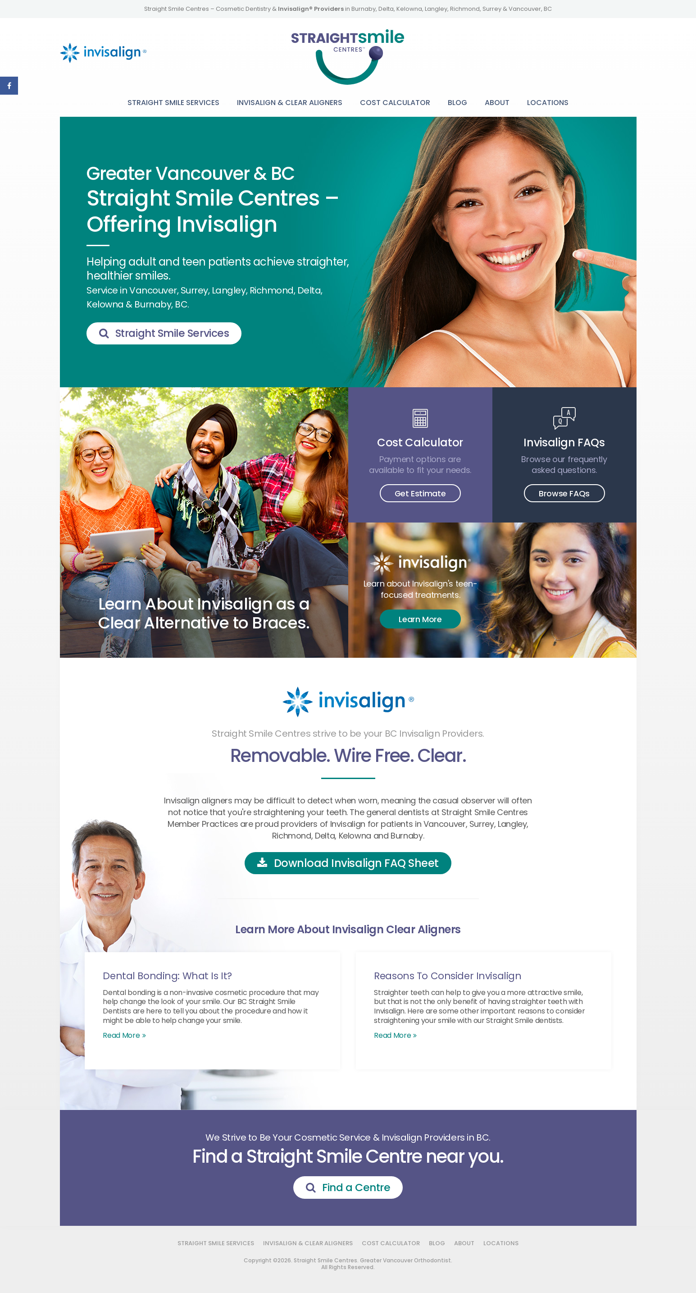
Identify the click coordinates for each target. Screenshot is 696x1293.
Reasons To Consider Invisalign (448, 976)
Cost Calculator (395, 102)
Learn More (420, 619)
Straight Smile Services (173, 102)
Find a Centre (356, 1187)
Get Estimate (420, 493)
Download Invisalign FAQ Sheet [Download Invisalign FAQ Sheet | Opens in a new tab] (356, 863)
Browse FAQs (564, 493)
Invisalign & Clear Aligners (289, 102)
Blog (457, 102)
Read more (121, 1035)
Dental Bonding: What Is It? (168, 976)
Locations (548, 102)
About (497, 102)
